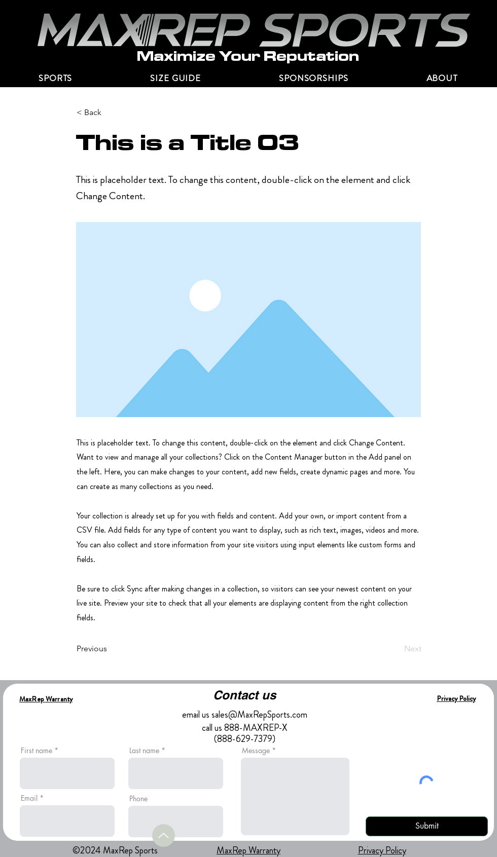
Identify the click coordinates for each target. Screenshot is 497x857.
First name (36, 750)
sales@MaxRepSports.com (259, 714)
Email (29, 798)
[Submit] (427, 826)
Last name (144, 750)
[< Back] (110, 112)
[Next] (396, 649)
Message (256, 750)
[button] (441, 78)
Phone (138, 798)
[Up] (163, 835)
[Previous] (110, 649)
